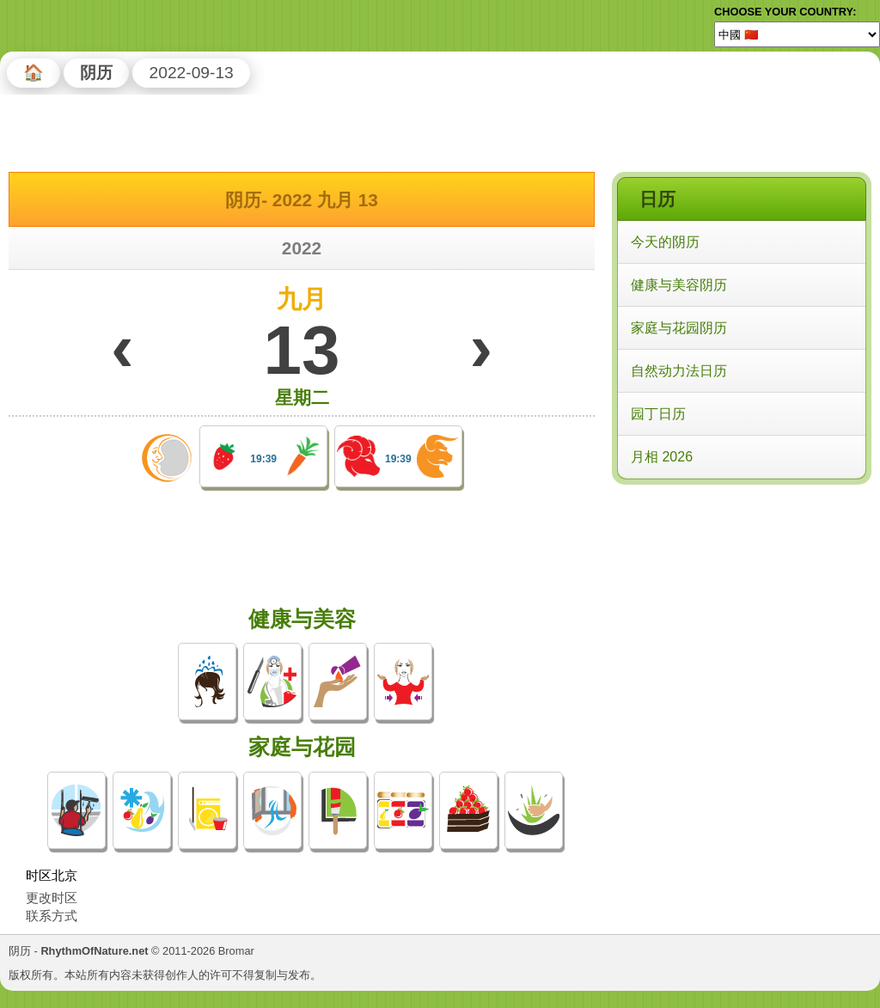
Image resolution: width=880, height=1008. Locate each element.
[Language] (797, 34)
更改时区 (51, 897)
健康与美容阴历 (679, 285)
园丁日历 (658, 413)
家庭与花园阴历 (679, 328)
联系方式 (51, 915)
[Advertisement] (741, 600)
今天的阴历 (665, 242)
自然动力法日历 (679, 370)
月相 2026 (662, 456)
